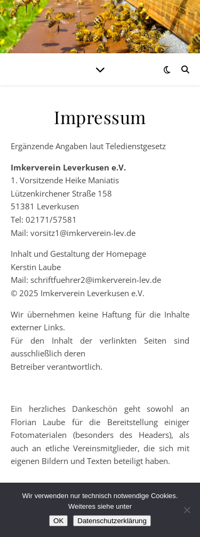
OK (58, 521)
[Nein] (186, 510)
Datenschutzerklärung (112, 521)
